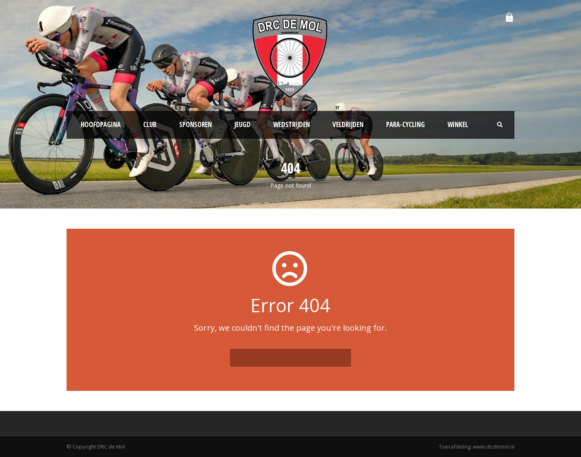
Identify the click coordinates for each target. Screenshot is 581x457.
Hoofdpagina (101, 124)
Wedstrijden (291, 124)
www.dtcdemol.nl (493, 446)
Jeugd (242, 124)
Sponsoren (195, 124)
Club (150, 124)
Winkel (457, 124)
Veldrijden (348, 124)
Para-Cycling (405, 124)
